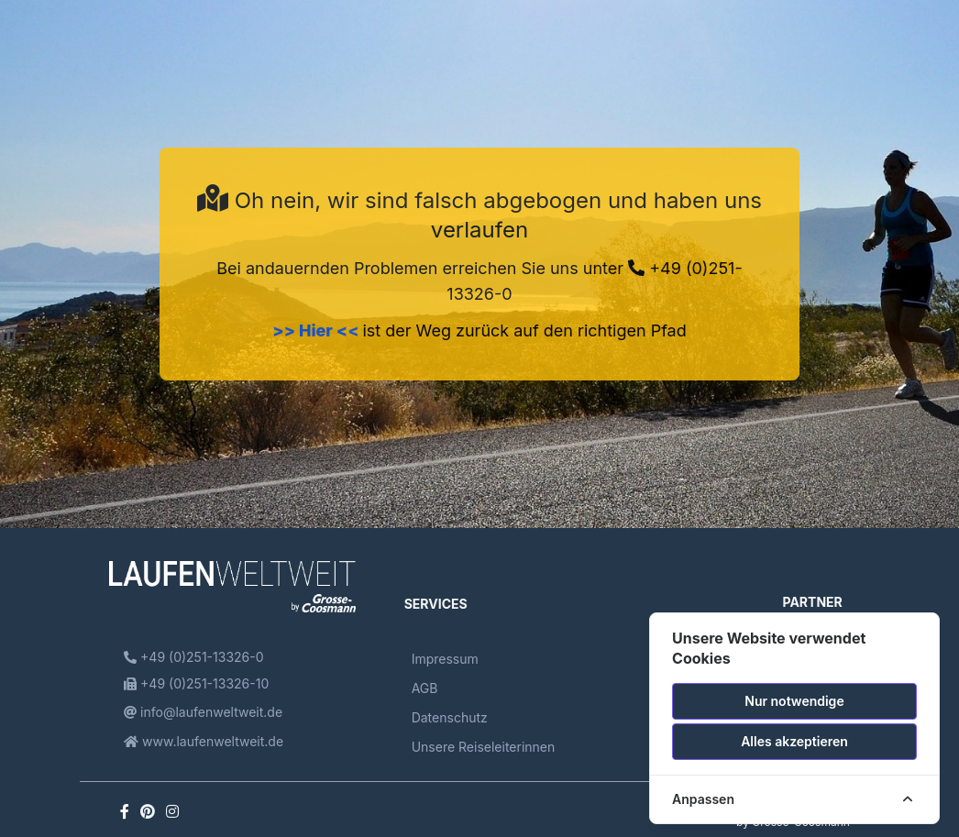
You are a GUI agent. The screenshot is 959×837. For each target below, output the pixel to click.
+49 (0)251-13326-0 (193, 657)
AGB (425, 688)
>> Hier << (317, 330)
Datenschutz (450, 717)
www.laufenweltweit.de (203, 741)
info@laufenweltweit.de (203, 712)
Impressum (445, 658)
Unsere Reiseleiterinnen (484, 746)
